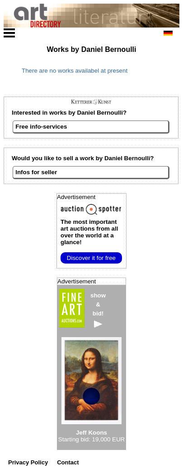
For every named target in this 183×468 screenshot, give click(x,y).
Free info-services (41, 126)
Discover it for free (91, 258)
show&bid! (98, 310)
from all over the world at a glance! (89, 232)
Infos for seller (36, 172)
